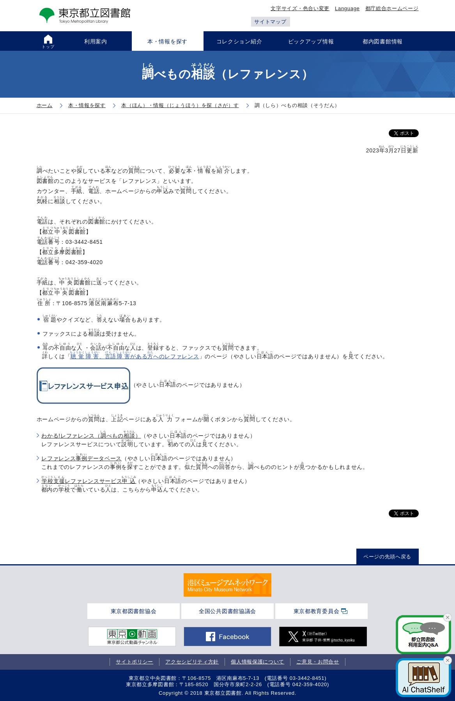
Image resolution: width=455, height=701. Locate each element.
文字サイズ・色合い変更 (300, 8)
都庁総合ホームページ (392, 8)
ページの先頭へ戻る (387, 557)
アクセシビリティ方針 (192, 662)
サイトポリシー (134, 662)
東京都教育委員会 (317, 611)
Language (347, 8)
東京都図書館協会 (134, 611)
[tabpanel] (227, 585)
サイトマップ (270, 22)
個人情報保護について (257, 662)
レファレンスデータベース (81, 458)
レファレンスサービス (88, 481)
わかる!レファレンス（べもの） (91, 436)
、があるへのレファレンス (135, 356)
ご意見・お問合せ (317, 662)
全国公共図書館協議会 (227, 611)
